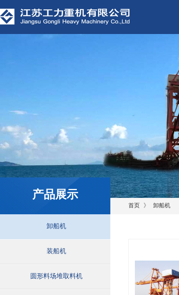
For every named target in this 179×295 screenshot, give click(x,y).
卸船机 (161, 205)
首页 (134, 205)
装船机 (56, 250)
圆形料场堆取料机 (56, 275)
